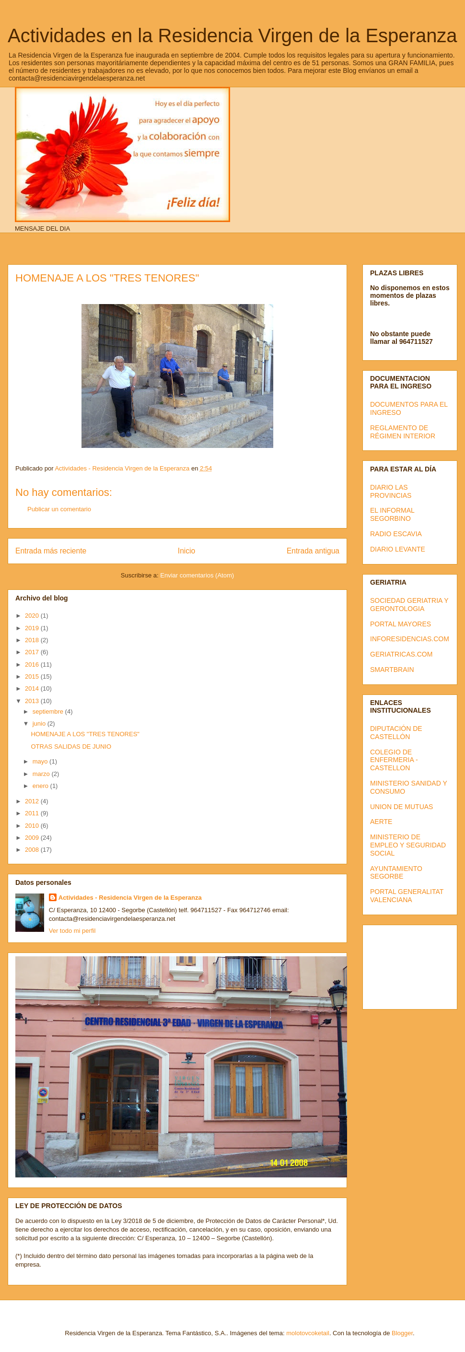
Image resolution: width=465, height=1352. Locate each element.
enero (41, 785)
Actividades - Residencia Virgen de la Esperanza (130, 897)
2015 (33, 676)
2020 (33, 615)
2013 (33, 701)
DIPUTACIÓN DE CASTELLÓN (396, 733)
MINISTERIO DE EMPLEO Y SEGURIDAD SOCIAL (408, 845)
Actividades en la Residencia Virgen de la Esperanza (232, 35)
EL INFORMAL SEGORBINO (392, 514)
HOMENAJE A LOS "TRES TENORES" (85, 734)
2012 (33, 801)
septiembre (49, 711)
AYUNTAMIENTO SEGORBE (396, 873)
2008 (33, 849)
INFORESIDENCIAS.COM (409, 639)
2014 (33, 688)
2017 (33, 652)
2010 (33, 825)
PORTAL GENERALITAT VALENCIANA (406, 896)
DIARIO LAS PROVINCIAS (390, 491)
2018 (33, 640)
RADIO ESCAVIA (396, 534)
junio (40, 723)
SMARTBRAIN (392, 669)
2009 (33, 837)
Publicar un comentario (59, 509)
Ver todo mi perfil (72, 930)
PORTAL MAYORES (400, 624)
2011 (33, 813)
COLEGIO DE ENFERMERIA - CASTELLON (394, 760)
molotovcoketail (307, 1333)
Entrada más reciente (50, 551)
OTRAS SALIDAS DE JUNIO (71, 746)
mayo (41, 761)
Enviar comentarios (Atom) (197, 575)
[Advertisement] (413, 964)
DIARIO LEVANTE (397, 549)
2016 (33, 664)
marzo (42, 773)
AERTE (381, 821)
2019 (33, 628)
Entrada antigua (313, 551)
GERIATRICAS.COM (401, 654)
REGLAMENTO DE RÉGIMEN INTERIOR (402, 432)
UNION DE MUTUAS (401, 807)
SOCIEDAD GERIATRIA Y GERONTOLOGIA (409, 604)
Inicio (186, 551)
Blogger (402, 1333)
